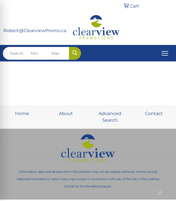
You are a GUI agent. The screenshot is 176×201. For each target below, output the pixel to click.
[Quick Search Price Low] (38, 53)
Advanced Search (110, 117)
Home (22, 113)
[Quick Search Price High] (58, 53)
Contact (154, 113)
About (66, 113)
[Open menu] (164, 53)
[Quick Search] (15, 53)
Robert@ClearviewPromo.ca (34, 30)
